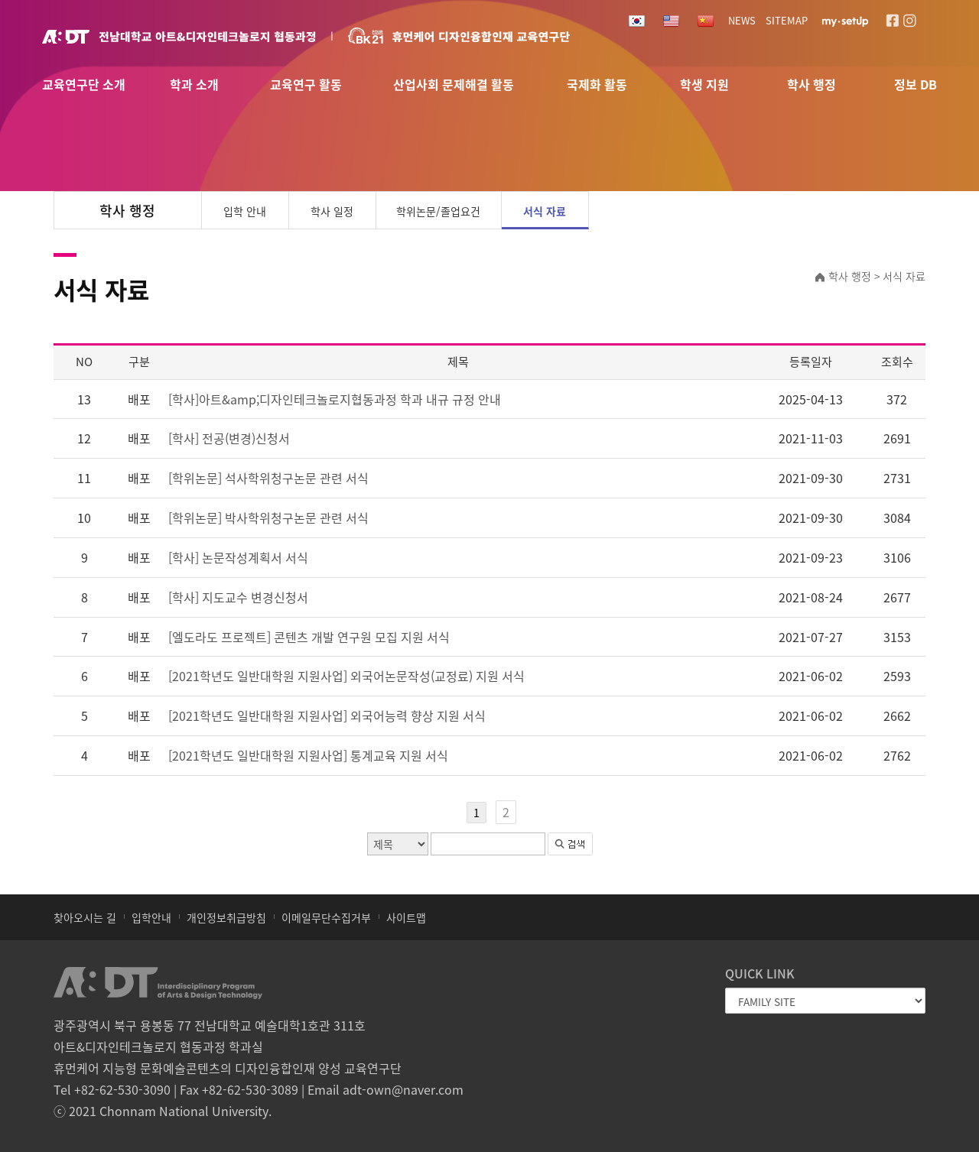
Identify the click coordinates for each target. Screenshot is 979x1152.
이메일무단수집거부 (326, 917)
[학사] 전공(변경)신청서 (229, 438)
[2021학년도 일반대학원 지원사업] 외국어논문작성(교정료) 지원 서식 (346, 676)
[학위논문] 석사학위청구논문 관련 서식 (268, 478)
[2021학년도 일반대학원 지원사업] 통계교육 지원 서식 (308, 755)
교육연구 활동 (306, 84)
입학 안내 (244, 211)
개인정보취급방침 (226, 917)
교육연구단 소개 (83, 84)
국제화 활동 (597, 84)
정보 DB (915, 84)
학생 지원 (704, 84)
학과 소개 (194, 84)
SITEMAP (787, 20)
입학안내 (151, 917)
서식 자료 (544, 211)
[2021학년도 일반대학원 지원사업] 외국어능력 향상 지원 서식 (327, 715)
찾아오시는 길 (85, 917)
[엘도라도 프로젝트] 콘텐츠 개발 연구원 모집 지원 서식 (309, 637)
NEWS (742, 20)
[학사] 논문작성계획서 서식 (238, 557)
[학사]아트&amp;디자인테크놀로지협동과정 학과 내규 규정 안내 (334, 399)
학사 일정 (332, 211)
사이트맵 (406, 917)
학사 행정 (811, 84)
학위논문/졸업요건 (438, 211)
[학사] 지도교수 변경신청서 (238, 597)
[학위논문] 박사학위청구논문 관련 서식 (268, 517)
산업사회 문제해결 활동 (453, 84)
